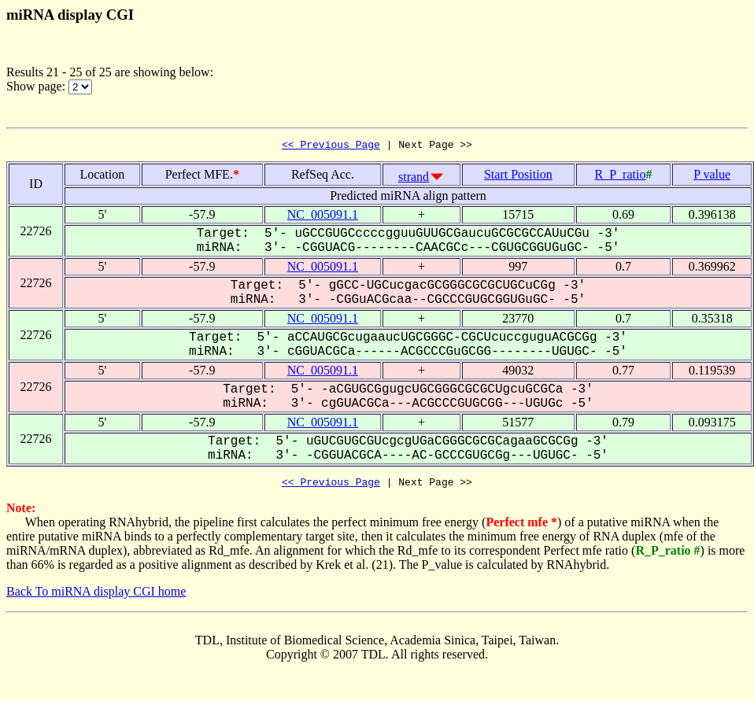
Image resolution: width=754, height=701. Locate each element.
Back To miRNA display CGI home (96, 596)
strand (413, 179)
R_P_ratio (619, 176)
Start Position (518, 176)
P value (711, 176)
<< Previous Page (331, 146)
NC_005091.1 (322, 216)
